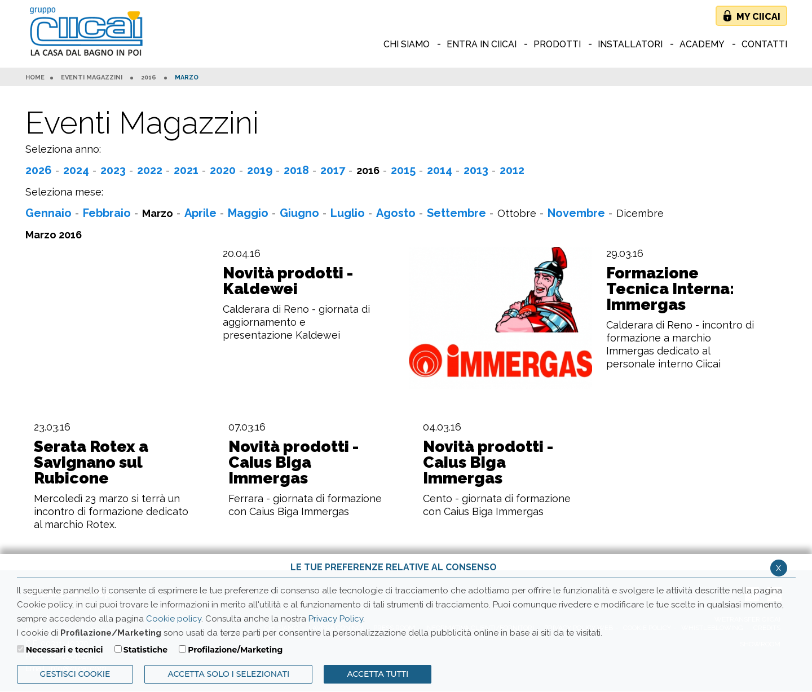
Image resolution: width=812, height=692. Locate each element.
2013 (476, 170)
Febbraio (107, 213)
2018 (296, 170)
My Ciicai (758, 16)
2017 (332, 170)
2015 (403, 170)
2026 (38, 170)
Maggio (248, 213)
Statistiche (145, 650)
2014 (439, 170)
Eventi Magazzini (91, 78)
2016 (148, 78)
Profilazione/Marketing (235, 650)
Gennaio (48, 213)
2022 (149, 170)
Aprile (200, 213)
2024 (76, 170)
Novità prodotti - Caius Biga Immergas (293, 462)
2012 (512, 170)
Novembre (576, 213)
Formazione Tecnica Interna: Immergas (670, 289)
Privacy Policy (335, 619)
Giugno (299, 213)
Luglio (347, 213)
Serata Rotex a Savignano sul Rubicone (91, 462)
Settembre (456, 213)
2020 (223, 170)
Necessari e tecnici (64, 650)
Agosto (396, 213)
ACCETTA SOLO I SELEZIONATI (228, 674)
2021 (186, 170)
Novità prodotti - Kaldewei (288, 281)
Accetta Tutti (377, 674)
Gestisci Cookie (75, 674)
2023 (113, 170)
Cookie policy (173, 619)
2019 (259, 170)
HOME (35, 78)
